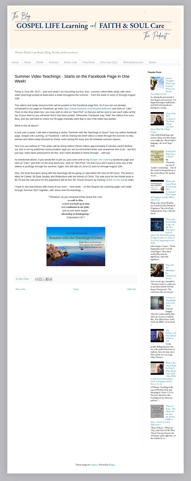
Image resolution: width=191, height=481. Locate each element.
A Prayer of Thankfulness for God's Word (171, 301)
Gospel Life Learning (101, 159)
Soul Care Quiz (108, 62)
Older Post (131, 289)
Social (152, 62)
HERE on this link (115, 179)
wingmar (94, 464)
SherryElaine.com (133, 62)
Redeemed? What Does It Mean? (171, 154)
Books (40, 62)
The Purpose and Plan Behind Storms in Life (171, 335)
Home (15, 62)
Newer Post (20, 289)
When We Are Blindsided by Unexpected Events (171, 272)
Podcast (53, 62)
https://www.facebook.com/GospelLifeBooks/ (88, 108)
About (27, 62)
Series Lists (70, 62)
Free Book (89, 62)
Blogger (112, 464)
